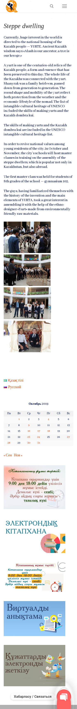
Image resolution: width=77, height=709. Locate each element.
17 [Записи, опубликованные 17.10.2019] (38, 431)
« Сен (8, 455)
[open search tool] (52, 6)
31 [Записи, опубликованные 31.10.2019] (38, 443)
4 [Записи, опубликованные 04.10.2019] (48, 419)
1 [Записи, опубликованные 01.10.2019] (19, 419)
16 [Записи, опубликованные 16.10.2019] (29, 431)
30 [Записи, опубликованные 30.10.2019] (28, 443)
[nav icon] (64, 6)
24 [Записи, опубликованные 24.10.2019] (38, 437)
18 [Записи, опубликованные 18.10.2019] (48, 431)
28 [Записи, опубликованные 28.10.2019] (9, 443)
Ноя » (18, 455)
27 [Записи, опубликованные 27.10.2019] (68, 437)
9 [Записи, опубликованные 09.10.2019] (29, 425)
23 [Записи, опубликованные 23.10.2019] (29, 437)
